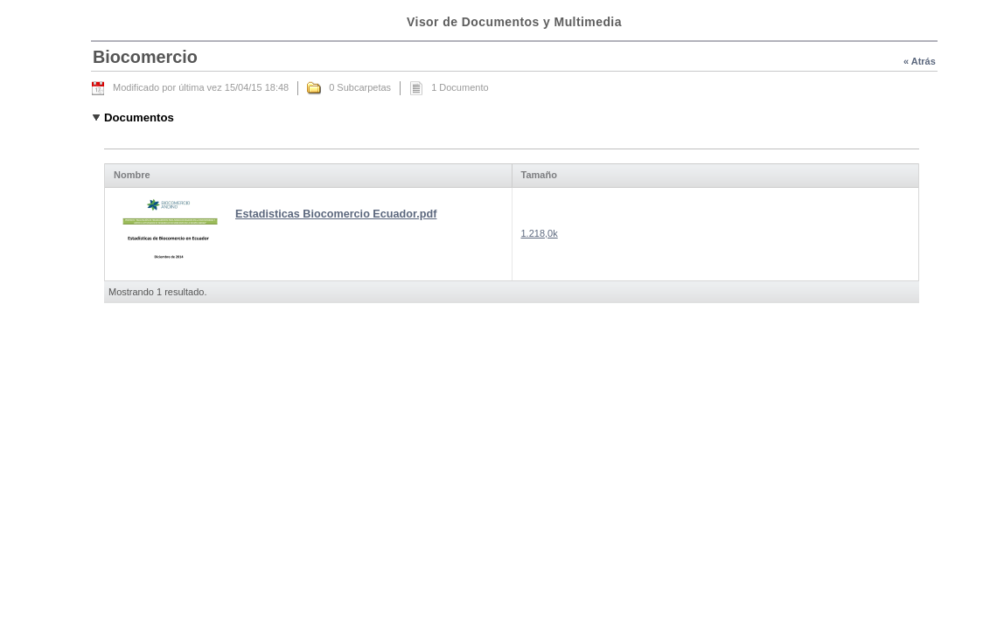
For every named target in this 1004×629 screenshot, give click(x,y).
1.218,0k (539, 233)
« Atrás (919, 61)
